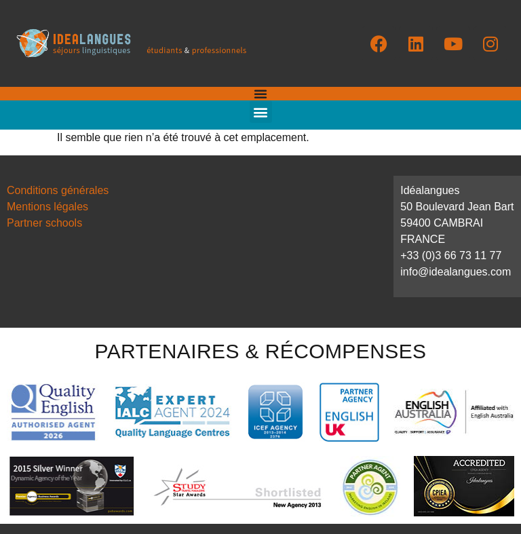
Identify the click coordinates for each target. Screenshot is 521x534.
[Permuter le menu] (260, 93)
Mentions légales (47, 206)
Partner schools (44, 223)
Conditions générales (58, 190)
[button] (261, 111)
